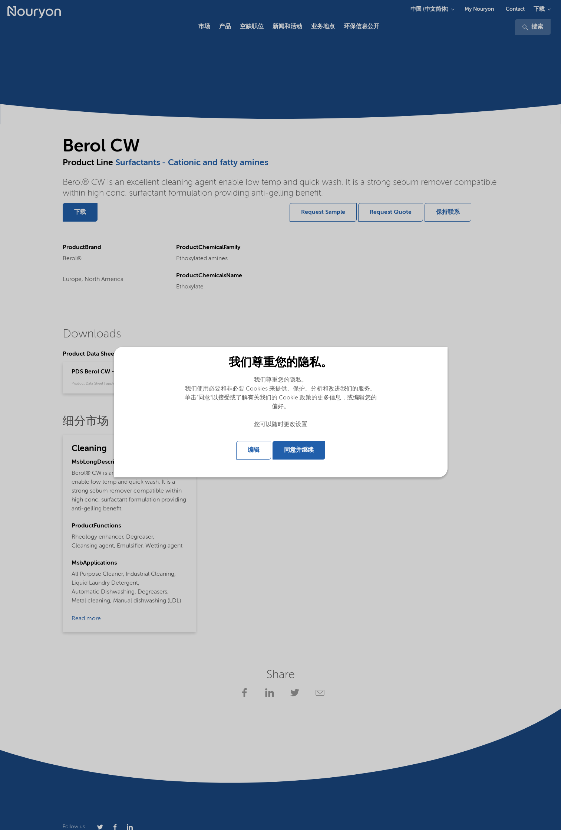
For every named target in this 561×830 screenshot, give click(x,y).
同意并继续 (299, 450)
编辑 (254, 450)
